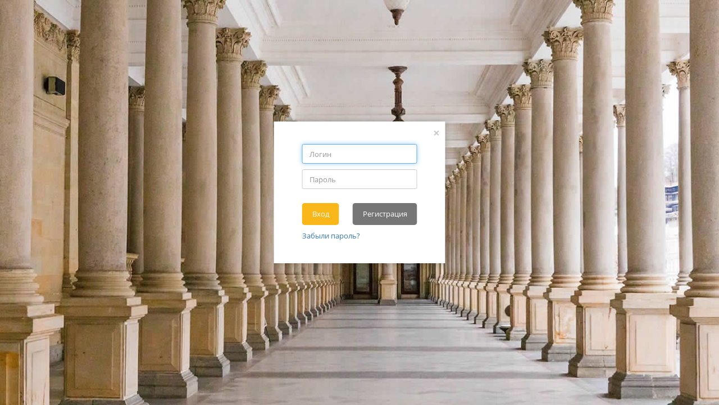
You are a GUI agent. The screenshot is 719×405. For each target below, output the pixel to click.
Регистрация (385, 214)
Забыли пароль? (331, 236)
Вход (320, 214)
